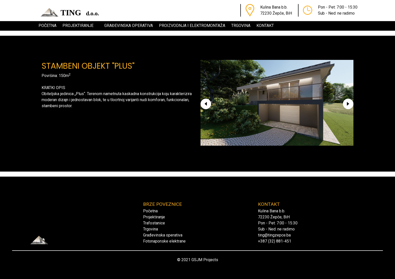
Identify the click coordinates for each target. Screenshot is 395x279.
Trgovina (240, 25)
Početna (47, 25)
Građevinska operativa (128, 25)
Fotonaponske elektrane (164, 241)
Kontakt (265, 25)
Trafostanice (154, 223)
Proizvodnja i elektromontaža (192, 25)
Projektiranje (77, 25)
